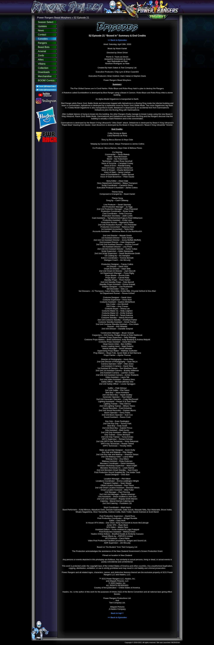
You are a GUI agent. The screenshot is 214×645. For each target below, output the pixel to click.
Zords (41, 55)
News (41, 30)
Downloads (44, 72)
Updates (42, 26)
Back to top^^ (117, 613)
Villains (41, 64)
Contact (42, 34)
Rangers (42, 43)
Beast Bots (43, 47)
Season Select (45, 22)
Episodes (43, 39)
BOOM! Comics (46, 80)
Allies (41, 59)
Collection (43, 68)
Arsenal (42, 51)
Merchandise (45, 76)
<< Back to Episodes (117, 40)
